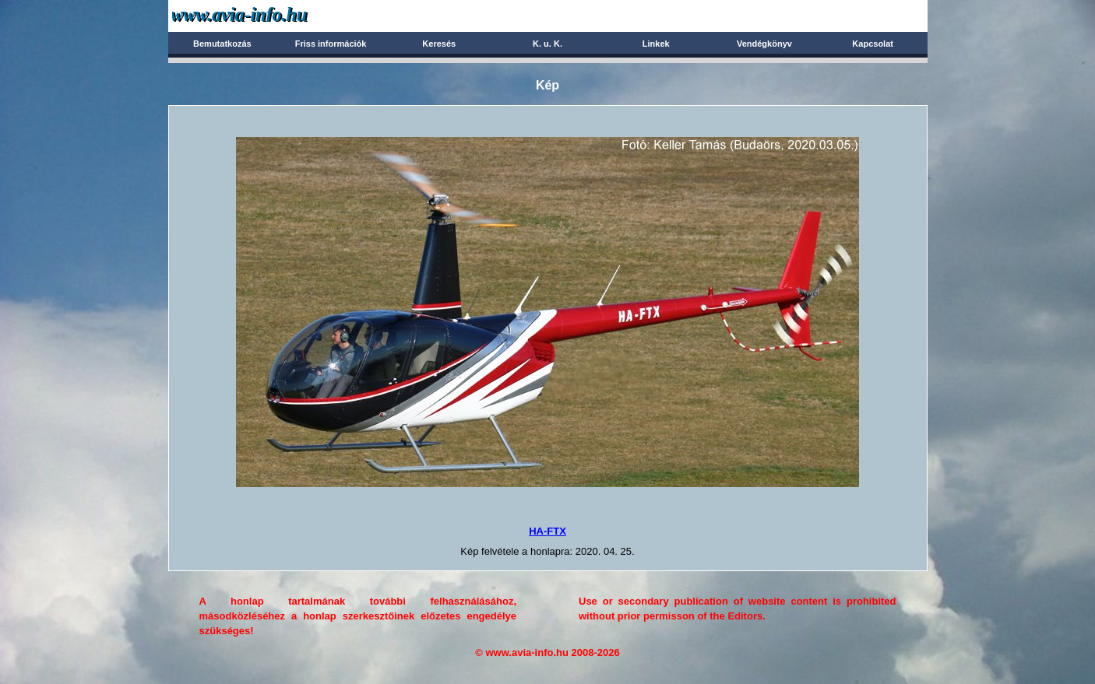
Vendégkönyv (764, 43)
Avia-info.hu (266, 15)
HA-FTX (547, 531)
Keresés (439, 43)
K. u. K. (547, 43)
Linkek (656, 43)
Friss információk (331, 43)
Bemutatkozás (222, 43)
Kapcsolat (872, 43)
